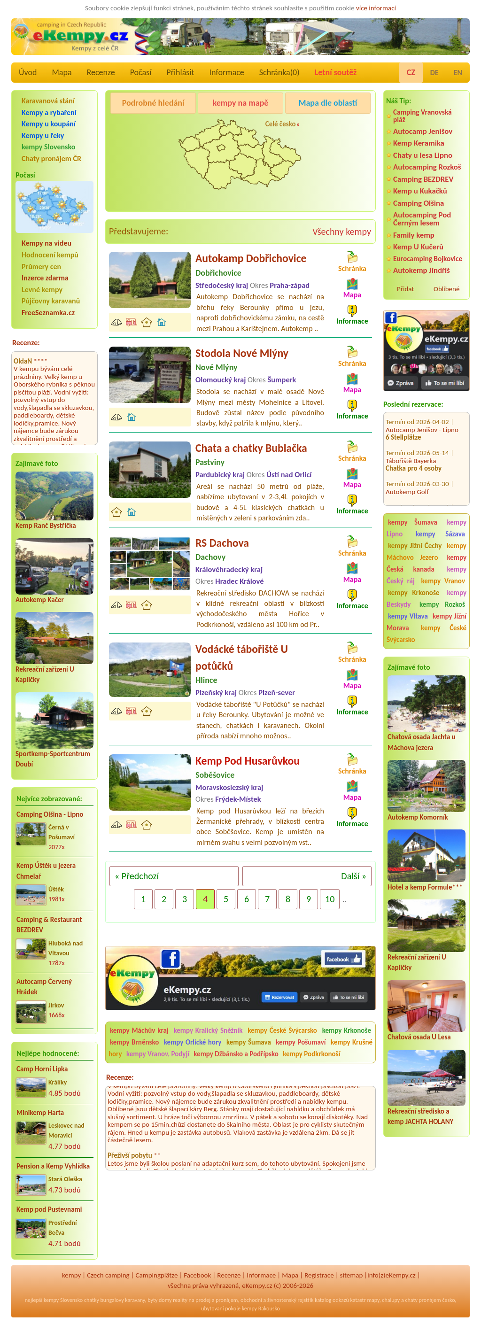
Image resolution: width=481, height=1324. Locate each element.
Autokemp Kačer (40, 600)
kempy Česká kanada (426, 563)
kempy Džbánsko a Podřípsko (236, 1054)
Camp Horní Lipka (42, 1069)
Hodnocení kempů (50, 254)
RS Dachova (222, 543)
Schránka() (279, 72)
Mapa (61, 72)
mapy (373, 1300)
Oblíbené (446, 289)
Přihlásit (180, 72)
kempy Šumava (412, 522)
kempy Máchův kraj (139, 1030)
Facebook (197, 1275)
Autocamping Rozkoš (427, 167)
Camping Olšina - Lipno (49, 814)
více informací (376, 8)
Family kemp (413, 235)
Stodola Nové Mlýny (241, 353)
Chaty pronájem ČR (51, 158)
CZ (411, 72)
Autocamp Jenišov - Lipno (422, 417)
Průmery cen (41, 266)
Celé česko (280, 124)
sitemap (351, 1275)
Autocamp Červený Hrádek (44, 987)
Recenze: (26, 342)
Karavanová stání (48, 100)
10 (329, 899)
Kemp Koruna (329, 127)
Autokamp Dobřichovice (251, 258)
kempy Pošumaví (301, 1042)
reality (180, 1300)
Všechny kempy (341, 231)
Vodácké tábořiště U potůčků (241, 657)
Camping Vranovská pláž (422, 116)
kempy (71, 1275)
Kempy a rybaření (49, 112)
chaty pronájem (423, 1300)
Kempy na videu (46, 243)
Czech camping (108, 1275)
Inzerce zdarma (45, 277)
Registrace (319, 1275)
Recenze (101, 72)
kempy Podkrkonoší (311, 1054)
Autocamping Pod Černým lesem (422, 219)
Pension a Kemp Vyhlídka (53, 1166)
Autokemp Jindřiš (421, 270)
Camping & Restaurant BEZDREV (49, 925)
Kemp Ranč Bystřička (46, 525)
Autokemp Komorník (418, 817)
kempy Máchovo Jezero (426, 552)
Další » (353, 876)
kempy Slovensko (48, 146)
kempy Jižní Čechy (415, 546)
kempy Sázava (440, 534)
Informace (226, 72)
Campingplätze (157, 1275)
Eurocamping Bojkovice (427, 258)
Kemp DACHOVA (409, 502)
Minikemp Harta (40, 1112)
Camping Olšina (418, 203)
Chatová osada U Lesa (419, 1037)
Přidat (405, 289)
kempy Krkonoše (413, 592)
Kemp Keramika (418, 143)
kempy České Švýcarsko (426, 634)
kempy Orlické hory (193, 1042)
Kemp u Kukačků (420, 191)
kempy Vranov (443, 581)
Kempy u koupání (49, 123)
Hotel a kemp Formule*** (425, 887)
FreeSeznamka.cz (48, 312)
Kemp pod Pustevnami (49, 1209)
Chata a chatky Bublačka (251, 448)
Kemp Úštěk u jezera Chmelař (46, 871)
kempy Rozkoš (442, 604)
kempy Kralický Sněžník (207, 1030)
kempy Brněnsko (134, 1042)
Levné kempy (42, 289)
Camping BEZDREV (423, 179)
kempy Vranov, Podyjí (157, 1054)
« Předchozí (137, 876)
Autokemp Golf (407, 479)
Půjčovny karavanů (51, 300)
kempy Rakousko (261, 1308)
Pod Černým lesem (140, 127)
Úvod (28, 72)
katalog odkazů (332, 1300)
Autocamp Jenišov (422, 131)
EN (458, 72)
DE (434, 72)
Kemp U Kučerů (418, 247)
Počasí (141, 72)
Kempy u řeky (43, 135)
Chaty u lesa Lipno (422, 155)
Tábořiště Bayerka (411, 448)
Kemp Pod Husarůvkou (247, 760)
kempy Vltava (408, 616)
